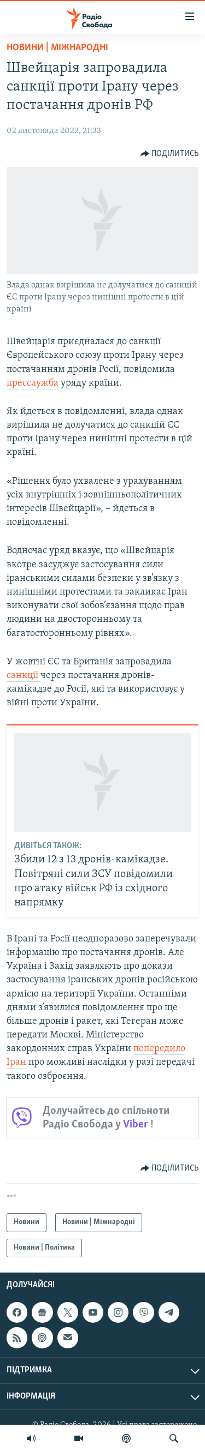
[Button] (169, 154)
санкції (23, 675)
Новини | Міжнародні (57, 48)
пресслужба (32, 383)
